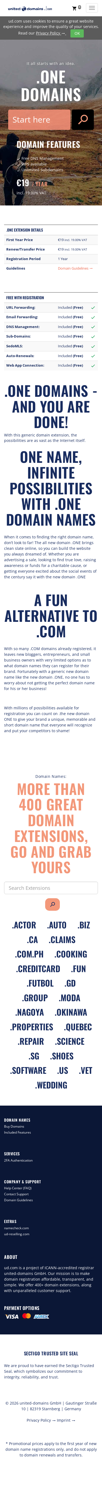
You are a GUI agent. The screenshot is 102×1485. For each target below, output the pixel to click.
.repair (31, 1041)
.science (69, 1041)
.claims (62, 939)
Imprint (66, 1420)
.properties (31, 1027)
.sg (34, 1056)
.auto (57, 925)
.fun (78, 968)
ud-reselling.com (16, 1234)
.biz (84, 925)
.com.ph (29, 954)
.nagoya (29, 1012)
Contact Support (16, 1194)
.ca (32, 939)
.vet (85, 1070)
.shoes (61, 1056)
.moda (69, 997)
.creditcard (38, 968)
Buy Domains (14, 1126)
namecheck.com (16, 1228)
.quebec (78, 1027)
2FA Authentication (18, 1160)
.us (62, 1070)
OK (77, 33)
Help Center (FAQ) (18, 1188)
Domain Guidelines (75, 268)
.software (28, 1070)
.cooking (70, 954)
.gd (70, 983)
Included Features (17, 1132)
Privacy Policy (51, 33)
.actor (24, 925)
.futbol (40, 983)
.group (35, 997)
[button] (76, 8)
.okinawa (71, 1012)
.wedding (51, 1085)
